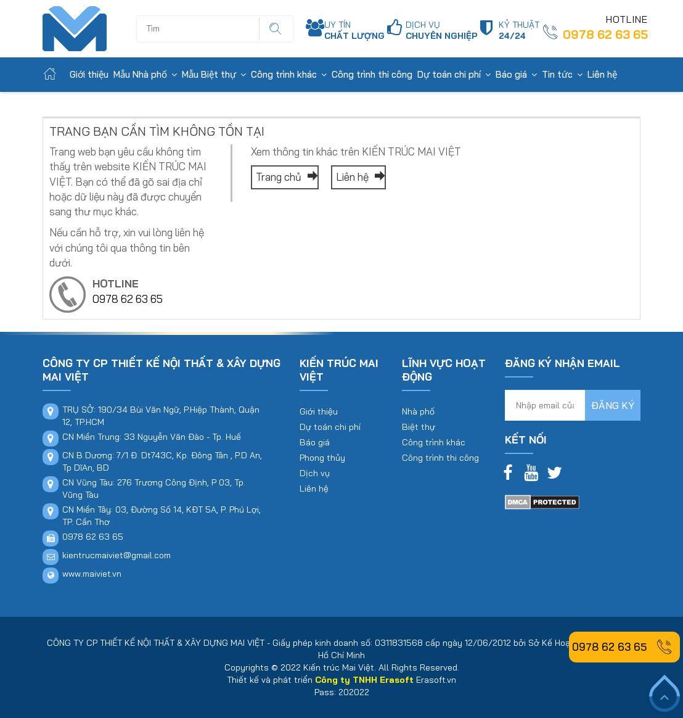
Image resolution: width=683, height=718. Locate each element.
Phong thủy (322, 457)
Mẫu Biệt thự (209, 74)
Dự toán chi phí (449, 74)
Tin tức (557, 74)
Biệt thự (418, 426)
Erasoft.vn (436, 679)
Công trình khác (284, 74)
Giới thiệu (89, 74)
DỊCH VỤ (442, 30)
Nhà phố (418, 411)
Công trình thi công (372, 74)
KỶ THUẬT (519, 30)
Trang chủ (285, 176)
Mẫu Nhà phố (140, 74)
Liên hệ (602, 74)
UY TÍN (354, 30)
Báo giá (511, 74)
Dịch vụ (315, 473)
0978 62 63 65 (605, 34)
